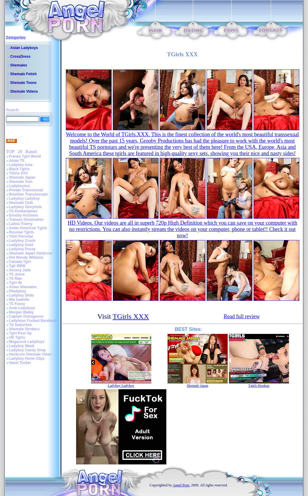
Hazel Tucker (20, 363)
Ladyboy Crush (22, 241)
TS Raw (15, 278)
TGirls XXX (18, 173)
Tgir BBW (17, 266)
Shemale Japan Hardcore (30, 253)
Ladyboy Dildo (21, 295)
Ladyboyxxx (19, 186)
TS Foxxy (17, 304)
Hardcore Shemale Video (30, 354)
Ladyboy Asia (20, 165)
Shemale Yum (20, 182)
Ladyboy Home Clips (27, 358)
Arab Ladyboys (22, 308)
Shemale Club (21, 203)
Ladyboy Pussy (22, 249)
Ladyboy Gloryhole (25, 207)
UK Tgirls (17, 337)
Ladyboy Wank (21, 346)
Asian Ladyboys (24, 48)
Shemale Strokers (24, 329)
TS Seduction (20, 325)
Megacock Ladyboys (26, 342)
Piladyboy (17, 291)
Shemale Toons (23, 83)
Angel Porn (181, 485)
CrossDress (20, 56)
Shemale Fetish (23, 74)
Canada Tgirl (20, 262)
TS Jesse (17, 274)
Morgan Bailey (21, 312)
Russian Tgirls (21, 232)
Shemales (18, 65)
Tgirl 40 (15, 283)
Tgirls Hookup (258, 386)
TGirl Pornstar (21, 236)
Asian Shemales (23, 287)
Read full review (242, 316)
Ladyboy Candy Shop (27, 350)
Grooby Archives (23, 215)
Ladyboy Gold (21, 245)
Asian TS (16, 161)
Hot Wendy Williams (26, 257)
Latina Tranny (20, 224)
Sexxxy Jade (20, 270)
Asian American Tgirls (28, 228)
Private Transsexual (26, 190)
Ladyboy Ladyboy (24, 198)
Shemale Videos (24, 91)
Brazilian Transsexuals (28, 194)
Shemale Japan (22, 177)
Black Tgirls (19, 169)
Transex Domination (26, 219)
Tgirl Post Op (20, 333)
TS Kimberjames (23, 211)
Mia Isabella (19, 299)
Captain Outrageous (26, 316)
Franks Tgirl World (25, 156)
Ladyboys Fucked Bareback (33, 321)
